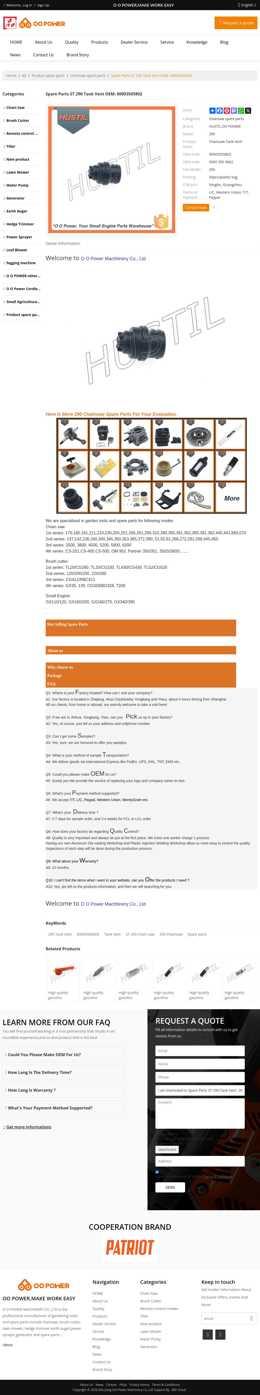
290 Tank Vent (60, 934)
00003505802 (88, 934)
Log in (27, 5)
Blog (224, 42)
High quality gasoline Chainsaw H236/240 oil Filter (94, 995)
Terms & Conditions (218, 1176)
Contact (111, 1385)
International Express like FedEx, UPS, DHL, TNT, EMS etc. (133, 762)
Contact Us (43, 55)
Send (170, 1187)
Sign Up (43, 5)
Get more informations (28, 1127)
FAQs (123, 1385)
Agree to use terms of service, (193, 1175)
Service (167, 42)
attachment (167, 1150)
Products (99, 42)
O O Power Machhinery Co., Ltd (113, 258)
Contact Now (196, 207)
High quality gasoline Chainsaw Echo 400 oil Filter (201, 995)
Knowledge (197, 42)
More (8, 1344)
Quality (71, 42)
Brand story (78, 55)
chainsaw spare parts (87, 75)
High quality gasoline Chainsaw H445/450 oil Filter (58, 995)
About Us (44, 42)
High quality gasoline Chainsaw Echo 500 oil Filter (166, 995)
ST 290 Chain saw (140, 934)
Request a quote (238, 23)
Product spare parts (48, 75)
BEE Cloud (179, 1390)
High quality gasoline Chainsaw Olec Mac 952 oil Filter (133, 995)
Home (11, 75)
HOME (16, 42)
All (24, 75)
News (15, 55)
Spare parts (197, 934)
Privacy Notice (139, 1385)
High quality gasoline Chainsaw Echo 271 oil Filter (237, 995)
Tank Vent (112, 934)
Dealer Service (134, 42)
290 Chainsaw (170, 934)
